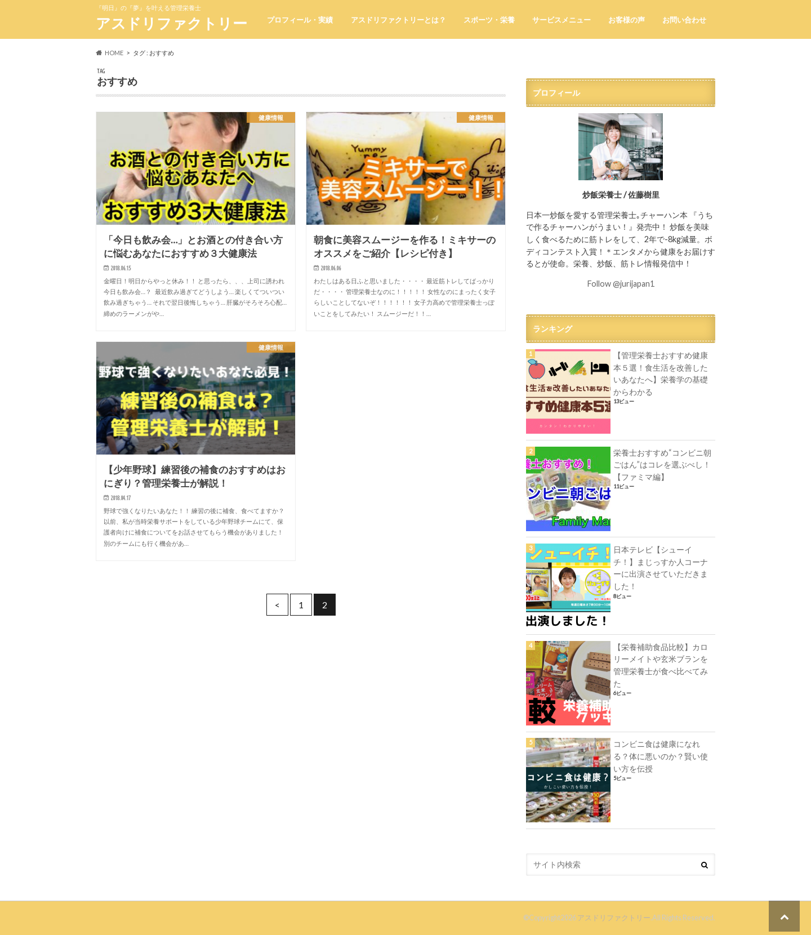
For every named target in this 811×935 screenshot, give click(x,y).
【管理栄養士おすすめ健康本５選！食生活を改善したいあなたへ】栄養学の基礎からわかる (660, 373)
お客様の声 (626, 19)
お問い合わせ (684, 19)
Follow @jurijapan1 (620, 283)
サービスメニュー (561, 19)
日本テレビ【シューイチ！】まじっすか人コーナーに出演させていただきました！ (660, 568)
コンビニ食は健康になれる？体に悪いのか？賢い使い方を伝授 (660, 756)
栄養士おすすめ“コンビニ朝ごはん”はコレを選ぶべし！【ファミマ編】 (662, 465)
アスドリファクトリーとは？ (398, 19)
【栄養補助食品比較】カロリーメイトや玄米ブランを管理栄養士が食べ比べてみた (660, 665)
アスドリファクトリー (171, 23)
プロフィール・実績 (300, 19)
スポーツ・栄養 (489, 19)
